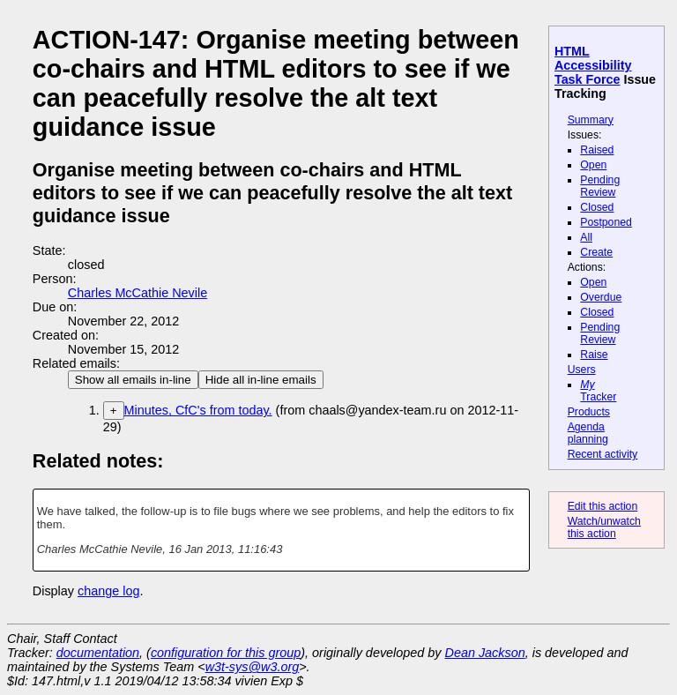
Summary (591, 120)
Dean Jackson (485, 653)
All (586, 237)
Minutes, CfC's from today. (198, 410)
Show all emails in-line (133, 379)
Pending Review (600, 186)
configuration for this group (226, 653)
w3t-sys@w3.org (252, 667)
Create (596, 252)
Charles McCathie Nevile (137, 293)
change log (108, 591)
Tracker (598, 390)
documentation (97, 653)
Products (589, 412)
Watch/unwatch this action (604, 527)
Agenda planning (588, 433)
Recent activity (603, 454)
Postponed (606, 222)
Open (593, 165)
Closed (597, 207)
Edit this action (603, 506)
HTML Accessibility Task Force (593, 65)
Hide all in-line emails (260, 379)
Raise (593, 354)
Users (582, 369)
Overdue (600, 297)
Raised (597, 150)
